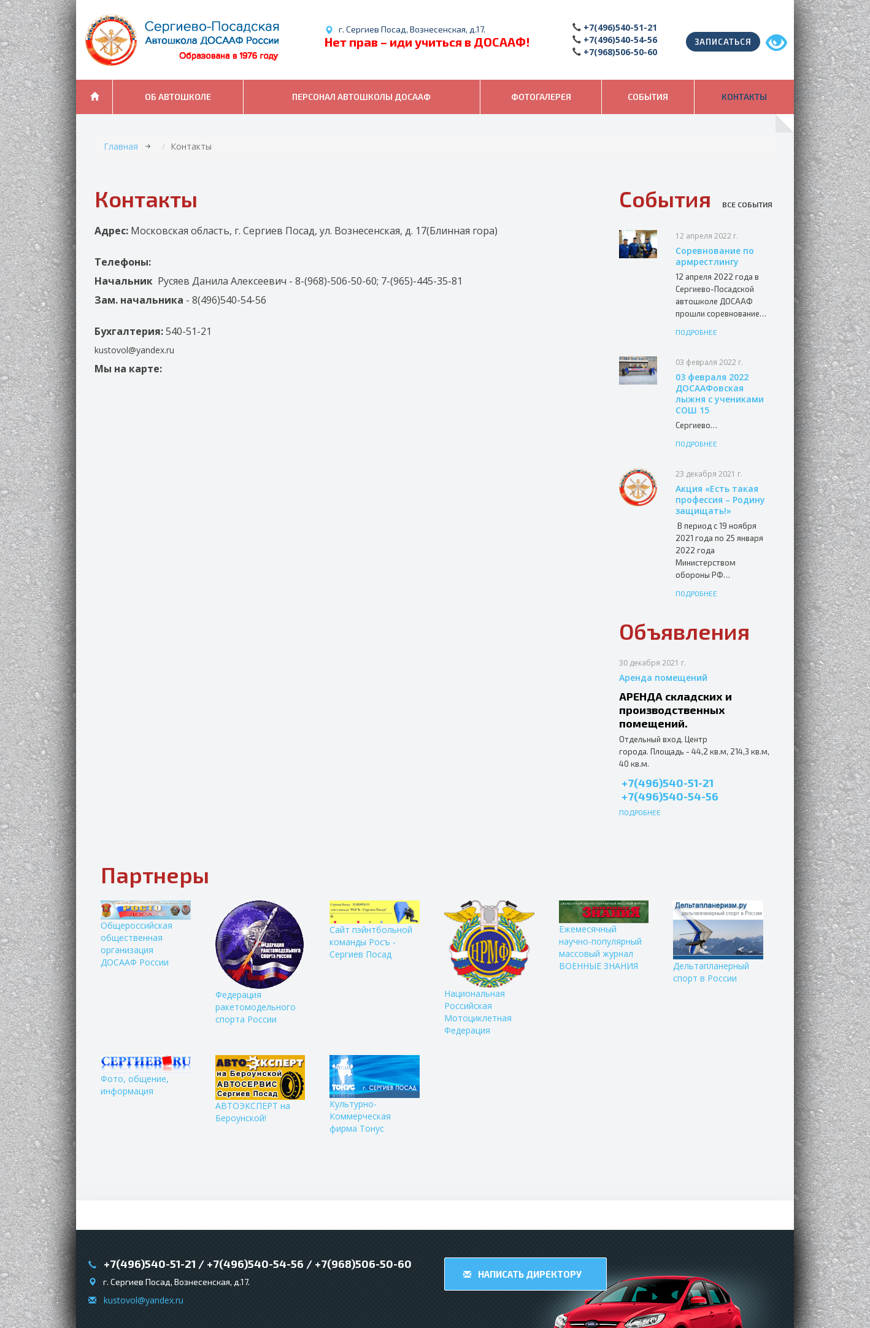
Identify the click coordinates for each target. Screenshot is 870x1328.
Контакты (744, 96)
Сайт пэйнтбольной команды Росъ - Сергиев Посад (374, 930)
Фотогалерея (541, 96)
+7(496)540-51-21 (620, 27)
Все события (747, 204)
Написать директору (522, 1274)
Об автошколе (178, 96)
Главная (121, 146)
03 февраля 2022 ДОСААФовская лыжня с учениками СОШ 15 (720, 393)
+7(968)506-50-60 (620, 52)
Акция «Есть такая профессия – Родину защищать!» (720, 499)
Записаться (723, 42)
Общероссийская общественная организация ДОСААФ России (146, 934)
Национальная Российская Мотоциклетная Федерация (489, 968)
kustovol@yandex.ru (143, 1300)
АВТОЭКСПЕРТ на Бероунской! (260, 1089)
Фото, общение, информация (146, 1076)
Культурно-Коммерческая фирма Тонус (374, 1094)
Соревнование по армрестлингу (715, 256)
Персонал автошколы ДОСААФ (361, 96)
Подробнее (696, 332)
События (648, 96)
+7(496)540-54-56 (620, 39)
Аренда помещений (663, 677)
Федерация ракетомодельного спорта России (259, 962)
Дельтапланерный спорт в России (718, 942)
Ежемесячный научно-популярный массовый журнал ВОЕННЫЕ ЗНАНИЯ (604, 936)
